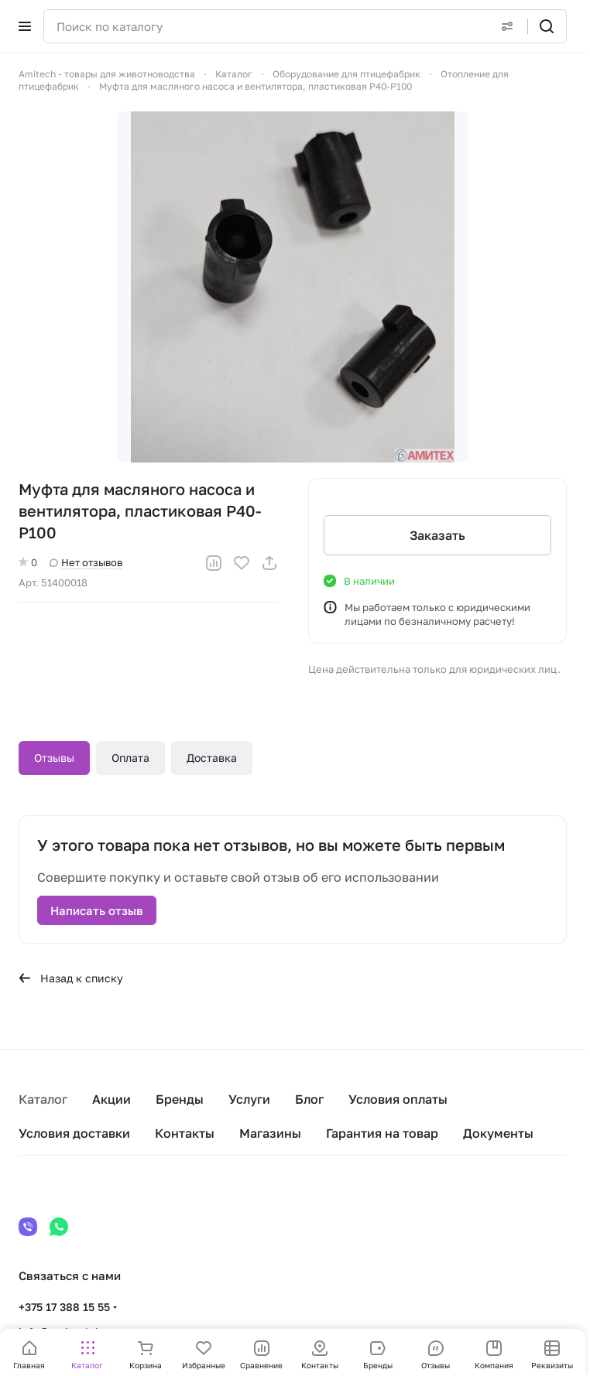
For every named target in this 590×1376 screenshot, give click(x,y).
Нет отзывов (86, 562)
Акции (111, 1099)
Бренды (180, 1099)
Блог (309, 1099)
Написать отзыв (96, 910)
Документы (498, 1133)
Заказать (437, 535)
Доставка (212, 757)
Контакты (184, 1133)
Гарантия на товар (382, 1133)
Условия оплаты (398, 1099)
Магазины (270, 1133)
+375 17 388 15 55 (64, 1306)
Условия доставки (74, 1133)
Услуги (249, 1099)
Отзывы (54, 757)
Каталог (43, 1099)
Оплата (130, 757)
